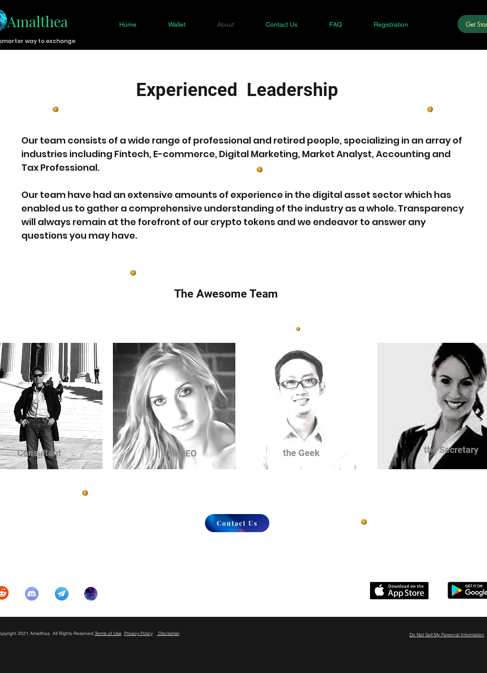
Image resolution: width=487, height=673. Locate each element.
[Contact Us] (237, 523)
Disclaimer (168, 633)
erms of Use (109, 633)
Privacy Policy (138, 633)
